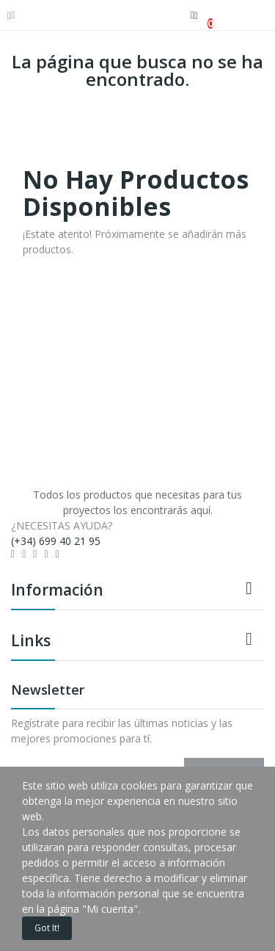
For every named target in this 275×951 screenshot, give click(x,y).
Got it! (46, 928)
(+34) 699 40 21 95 (55, 541)
